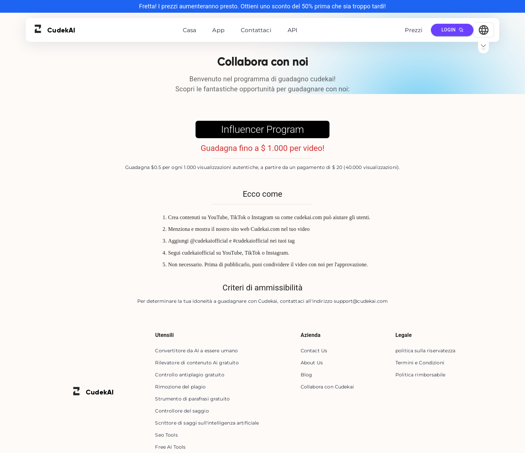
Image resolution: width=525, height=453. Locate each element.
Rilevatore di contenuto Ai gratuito (196, 363)
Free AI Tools (170, 447)
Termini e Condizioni (419, 363)
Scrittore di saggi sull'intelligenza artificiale (207, 423)
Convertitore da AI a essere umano (196, 351)
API (293, 30)
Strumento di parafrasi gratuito (192, 399)
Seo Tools (166, 435)
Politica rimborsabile (420, 375)
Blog (306, 375)
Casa (190, 30)
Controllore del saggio (182, 411)
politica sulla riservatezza (425, 351)
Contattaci (256, 30)
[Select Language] (483, 29)
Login (452, 30)
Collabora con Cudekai (327, 387)
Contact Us (314, 351)
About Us (312, 363)
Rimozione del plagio (180, 387)
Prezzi (414, 30)
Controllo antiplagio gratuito (189, 375)
